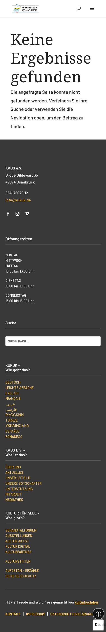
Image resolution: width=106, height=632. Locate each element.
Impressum (35, 614)
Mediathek (14, 499)
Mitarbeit (13, 494)
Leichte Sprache (19, 387)
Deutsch (12, 382)
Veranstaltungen (20, 530)
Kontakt (12, 614)
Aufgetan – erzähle (22, 570)
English (12, 392)
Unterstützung (19, 488)
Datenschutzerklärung (71, 614)
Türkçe (11, 420)
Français (13, 398)
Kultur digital (17, 546)
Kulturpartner (18, 551)
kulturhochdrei (86, 602)
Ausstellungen (18, 535)
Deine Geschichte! (20, 575)
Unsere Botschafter (23, 483)
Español (12, 431)
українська (17, 425)
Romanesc (13, 436)
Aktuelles (14, 472)
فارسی (11, 409)
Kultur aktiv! (16, 540)
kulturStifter (17, 561)
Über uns (13, 466)
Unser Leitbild (17, 477)
